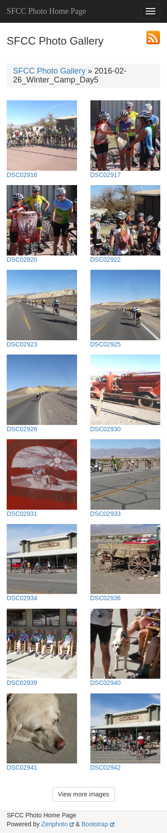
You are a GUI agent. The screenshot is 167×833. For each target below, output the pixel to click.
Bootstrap (97, 824)
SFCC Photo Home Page (46, 11)
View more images (83, 794)
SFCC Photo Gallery (49, 70)
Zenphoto (57, 824)
